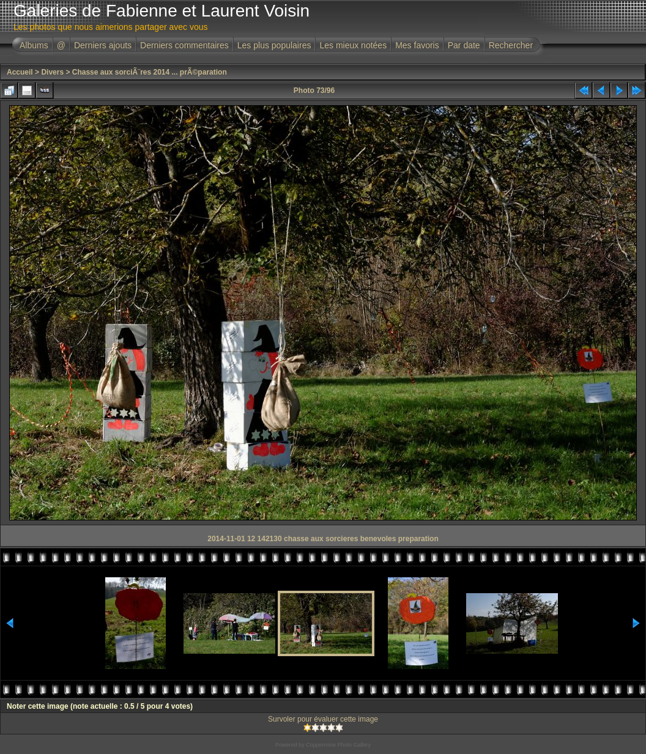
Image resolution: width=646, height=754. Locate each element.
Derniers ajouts (103, 45)
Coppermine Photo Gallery (338, 745)
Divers (52, 72)
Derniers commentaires (184, 45)
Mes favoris (417, 45)
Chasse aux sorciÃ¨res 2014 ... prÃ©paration (149, 72)
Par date (464, 45)
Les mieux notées (353, 45)
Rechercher (511, 45)
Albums (34, 45)
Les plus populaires (274, 45)
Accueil (20, 72)
